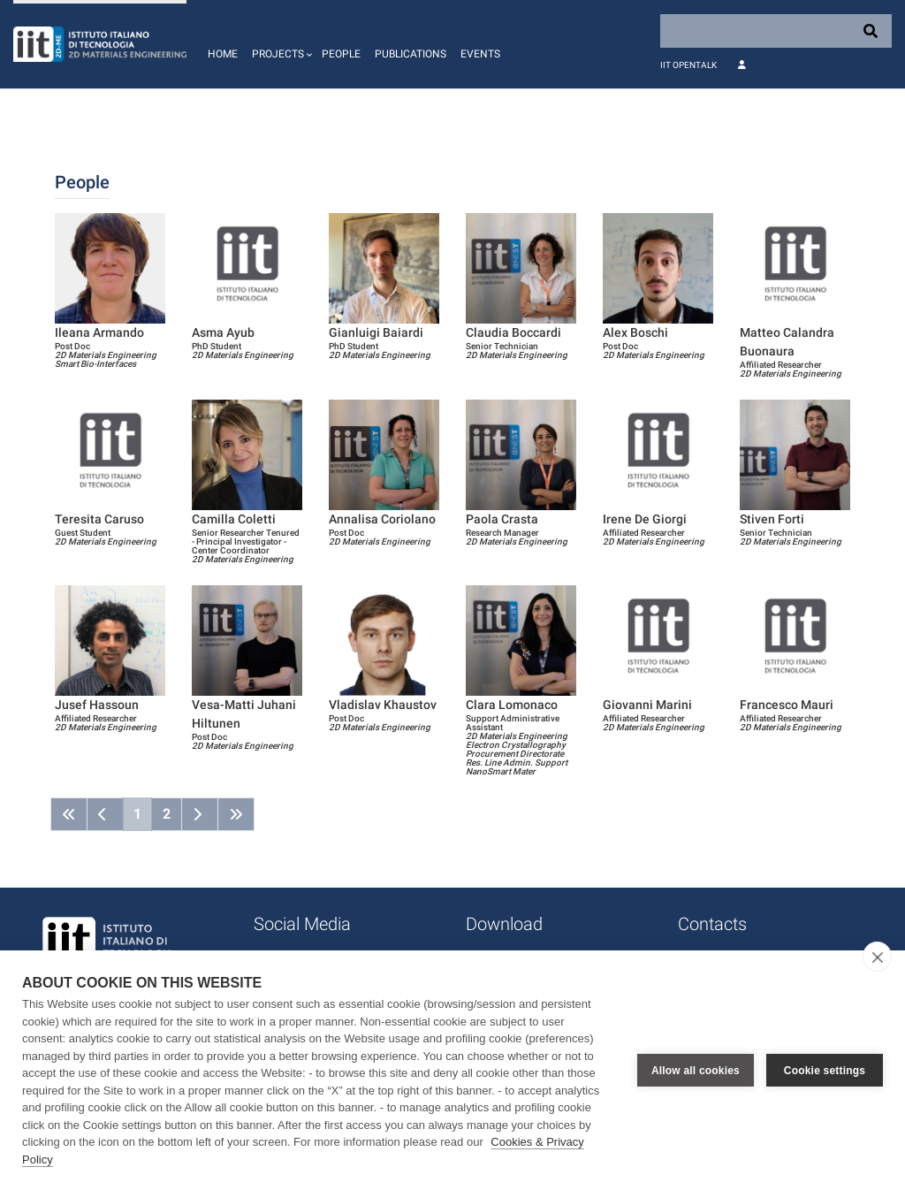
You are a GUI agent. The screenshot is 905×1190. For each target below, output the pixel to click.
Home (223, 54)
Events (480, 54)
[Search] (776, 31)
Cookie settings (824, 1070)
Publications (410, 54)
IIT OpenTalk (688, 65)
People (341, 54)
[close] (877, 957)
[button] (280, 44)
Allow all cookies (695, 1070)
